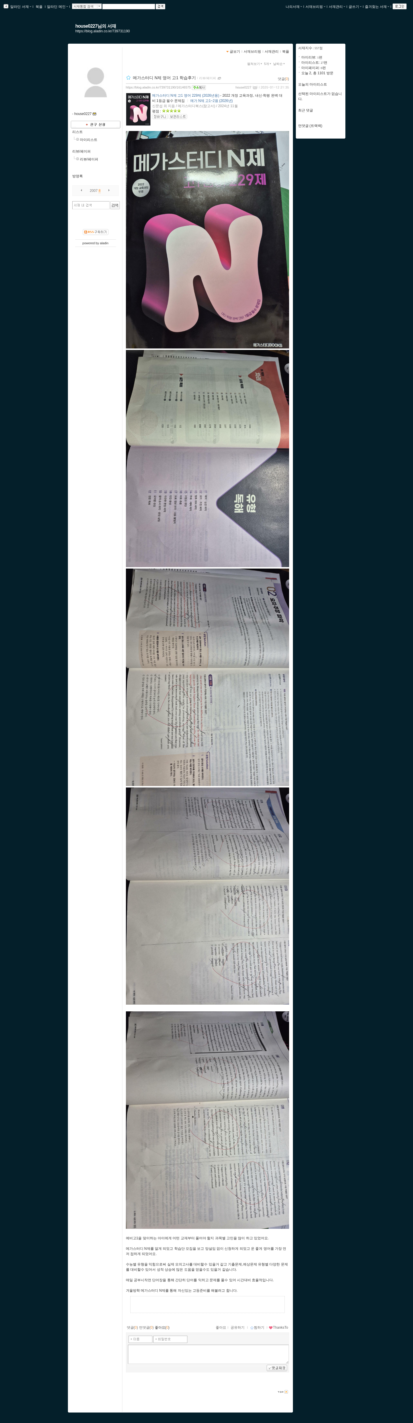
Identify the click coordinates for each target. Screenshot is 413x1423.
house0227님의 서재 (95, 26)
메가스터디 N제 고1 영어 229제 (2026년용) (185, 95)
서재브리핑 (315, 7)
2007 (94, 191)
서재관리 (337, 7)
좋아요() (162, 1327)
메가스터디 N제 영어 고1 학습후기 (164, 77)
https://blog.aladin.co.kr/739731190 (102, 31)
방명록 (77, 176)
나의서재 (294, 7)
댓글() (283, 79)
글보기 (235, 51)
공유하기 (238, 1327)
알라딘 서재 (20, 7)
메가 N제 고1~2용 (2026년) (211, 101)
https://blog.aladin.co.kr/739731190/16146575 (158, 87)
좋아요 (221, 1327)
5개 (268, 64)
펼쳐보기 (255, 64)
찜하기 (257, 1327)
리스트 (77, 132)
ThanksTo (278, 1327)
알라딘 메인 (57, 7)
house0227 (243, 87)
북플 (39, 7)
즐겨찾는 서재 (377, 7)
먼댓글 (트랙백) (310, 126)
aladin (104, 243)
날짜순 (279, 64)
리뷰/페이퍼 (81, 151)
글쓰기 (355, 7)
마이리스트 (88, 140)
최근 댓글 (305, 110)
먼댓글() (146, 1327)
